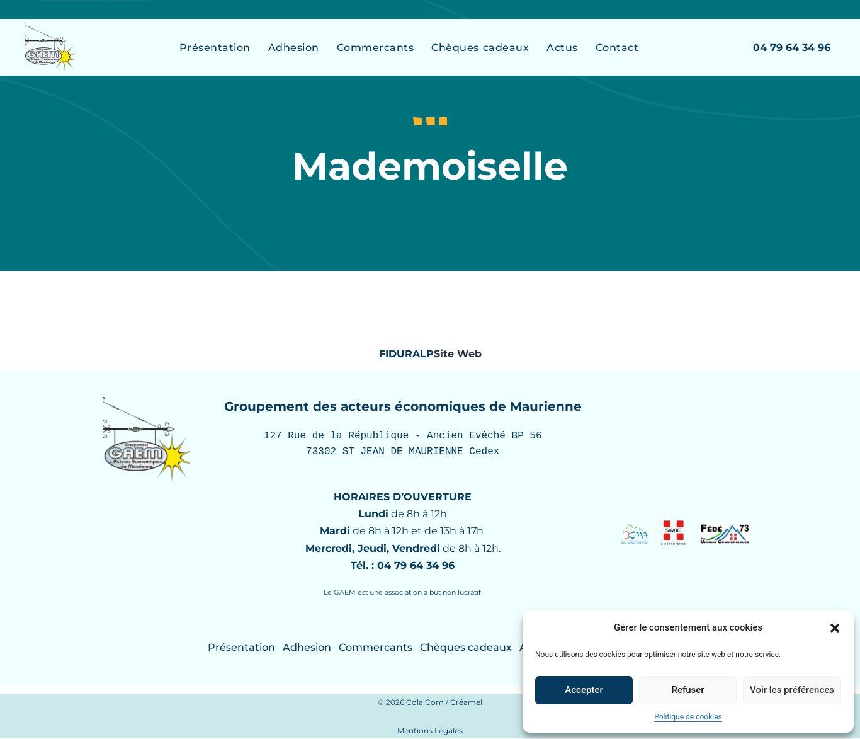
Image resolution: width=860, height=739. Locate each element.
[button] (835, 628)
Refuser (687, 690)
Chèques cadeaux (480, 48)
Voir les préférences (792, 690)
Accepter (584, 690)
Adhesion (293, 48)
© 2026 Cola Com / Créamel (430, 702)
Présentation (215, 48)
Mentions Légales (430, 731)
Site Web (458, 354)
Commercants (375, 48)
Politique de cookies (687, 717)
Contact (617, 48)
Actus (562, 48)
